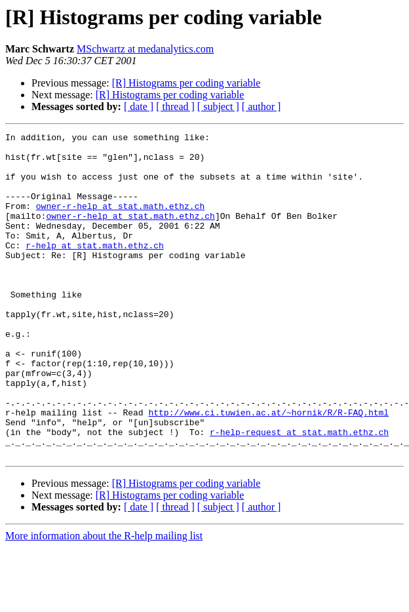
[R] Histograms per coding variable (186, 82)
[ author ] (261, 106)
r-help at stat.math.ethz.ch (95, 269)
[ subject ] (218, 106)
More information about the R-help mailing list (104, 600)
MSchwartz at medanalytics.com (145, 48)
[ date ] (138, 106)
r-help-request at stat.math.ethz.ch (299, 493)
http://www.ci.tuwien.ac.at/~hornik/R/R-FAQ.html (268, 469)
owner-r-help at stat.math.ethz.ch (120, 221)
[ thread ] (175, 106)
